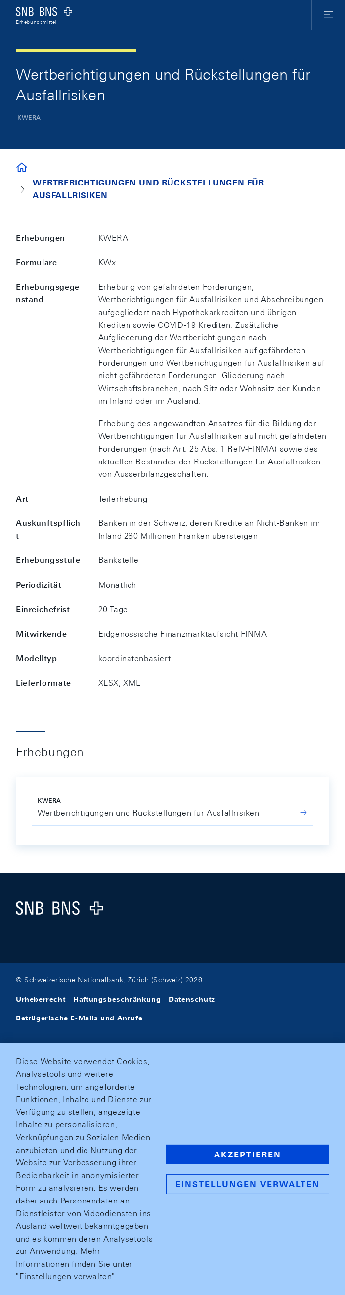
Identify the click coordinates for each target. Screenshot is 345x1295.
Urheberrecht (40, 999)
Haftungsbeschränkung (117, 999)
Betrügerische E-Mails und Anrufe (79, 1018)
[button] (328, 15)
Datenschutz (192, 999)
